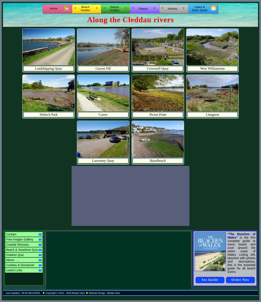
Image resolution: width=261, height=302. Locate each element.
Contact (24, 234)
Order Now (240, 279)
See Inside (210, 279)
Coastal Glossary (24, 244)
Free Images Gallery (24, 239)
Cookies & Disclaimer (24, 265)
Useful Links (24, 270)
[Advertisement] (130, 196)
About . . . (24, 260)
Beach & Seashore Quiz (24, 249)
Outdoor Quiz (24, 255)
